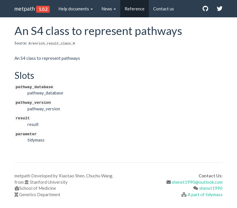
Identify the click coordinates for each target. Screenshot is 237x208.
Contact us (163, 8)
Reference (135, 8)
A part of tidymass (205, 194)
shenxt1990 (211, 188)
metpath (24, 8)
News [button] (108, 8)
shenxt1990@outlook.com (197, 182)
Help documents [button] (75, 8)
